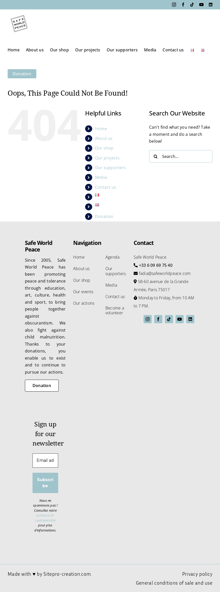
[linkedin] (190, 319)
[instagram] (148, 319)
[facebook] (158, 319)
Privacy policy (197, 574)
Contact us (105, 187)
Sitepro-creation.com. (67, 574)
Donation (104, 216)
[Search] (155, 156)
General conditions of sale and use (174, 583)
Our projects (107, 158)
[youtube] (180, 319)
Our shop (104, 148)
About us (104, 138)
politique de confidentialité (45, 518)
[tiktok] (169, 319)
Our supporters (110, 167)
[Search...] (180, 156)
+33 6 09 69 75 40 (155, 265)
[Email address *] (45, 460)
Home (101, 128)
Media (101, 177)
